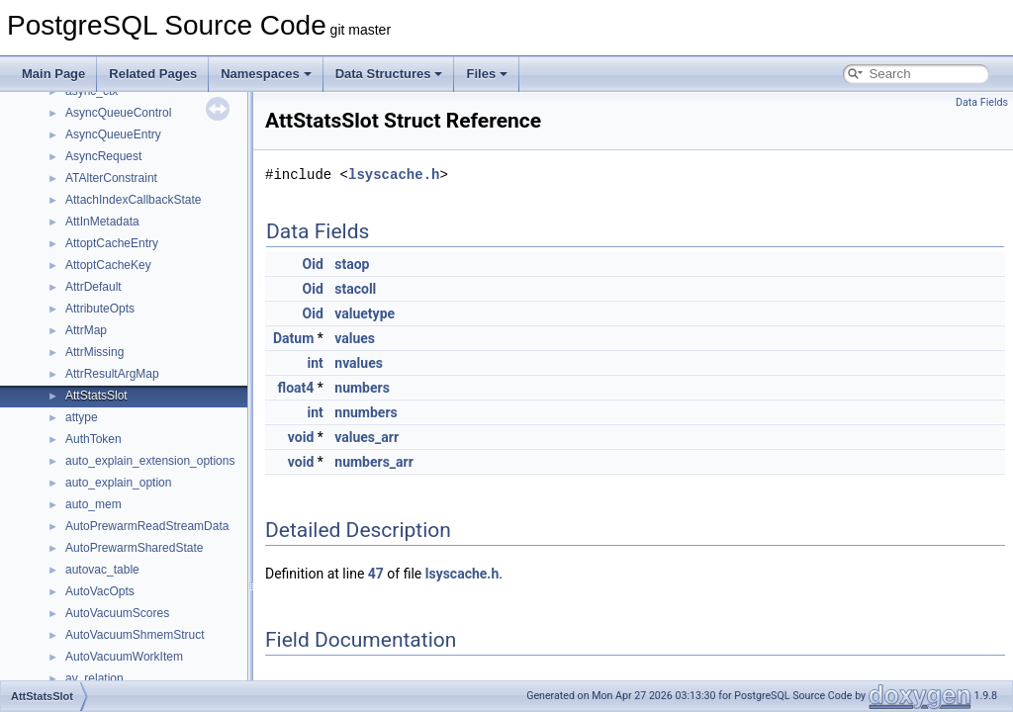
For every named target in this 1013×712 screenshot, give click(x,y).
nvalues (358, 363)
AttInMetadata (102, 221)
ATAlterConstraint (111, 178)
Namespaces (266, 73)
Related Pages (153, 73)
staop (351, 264)
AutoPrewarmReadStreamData (147, 526)
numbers (362, 388)
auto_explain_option (118, 483)
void (301, 437)
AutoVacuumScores (117, 613)
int (315, 363)
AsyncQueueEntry (113, 134)
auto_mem (93, 504)
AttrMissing (94, 352)
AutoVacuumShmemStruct (135, 635)
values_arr (366, 437)
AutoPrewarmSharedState (134, 548)
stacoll (355, 289)
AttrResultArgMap (112, 374)
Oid (313, 264)
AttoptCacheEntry (111, 243)
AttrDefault (93, 287)
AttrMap (86, 330)
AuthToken (93, 439)
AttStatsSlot (96, 395)
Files (486, 73)
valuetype (364, 313)
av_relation (94, 678)
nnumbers (365, 412)
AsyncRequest (103, 156)
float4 (296, 388)
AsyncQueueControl (118, 113)
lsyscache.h (393, 174)
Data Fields (982, 102)
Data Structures (389, 73)
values (354, 338)
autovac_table (102, 570)
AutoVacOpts (100, 591)
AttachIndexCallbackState (133, 200)
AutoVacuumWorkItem (124, 657)
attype (81, 417)
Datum (293, 338)
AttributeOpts (100, 308)
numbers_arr (374, 462)
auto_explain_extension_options (149, 461)
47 (376, 573)
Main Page (53, 73)
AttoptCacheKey (108, 265)
